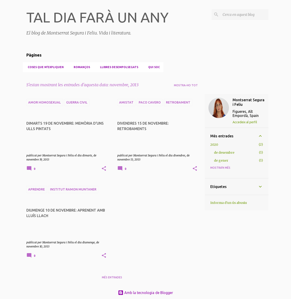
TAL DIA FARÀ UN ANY (97, 17)
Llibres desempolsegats (118, 67)
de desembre (224, 153)
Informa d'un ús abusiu (228, 203)
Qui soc (152, 67)
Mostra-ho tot (186, 85)
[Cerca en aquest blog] (244, 14)
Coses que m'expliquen (44, 67)
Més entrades (112, 277)
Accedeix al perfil (245, 122)
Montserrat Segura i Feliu (248, 102)
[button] (104, 169)
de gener (221, 160)
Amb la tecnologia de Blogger (145, 293)
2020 (214, 145)
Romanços (80, 67)
